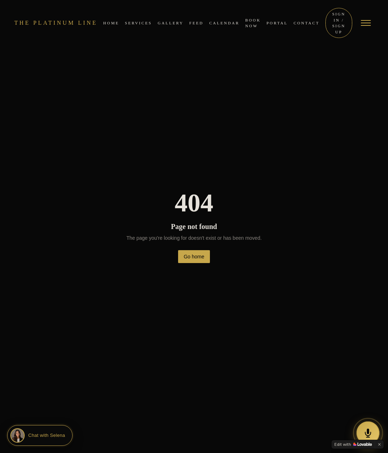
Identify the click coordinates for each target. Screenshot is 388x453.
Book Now (253, 23)
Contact (307, 23)
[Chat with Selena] (40, 435)
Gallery (170, 23)
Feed (196, 23)
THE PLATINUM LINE (56, 23)
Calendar (224, 23)
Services (138, 23)
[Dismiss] (379, 444)
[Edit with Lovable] (353, 444)
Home (111, 23)
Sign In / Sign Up (338, 23)
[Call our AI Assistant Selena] (368, 432)
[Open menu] (366, 23)
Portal (277, 23)
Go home (194, 256)
